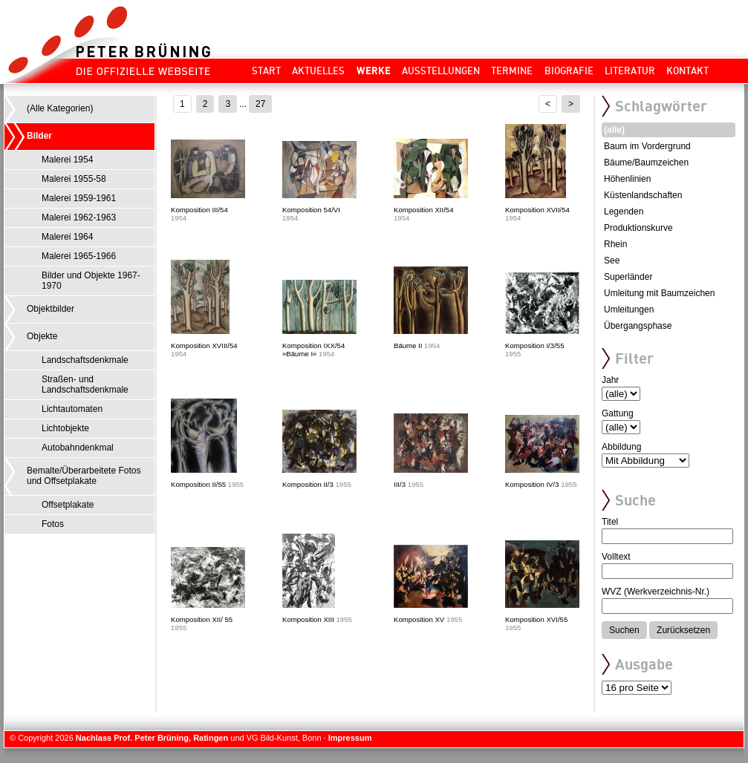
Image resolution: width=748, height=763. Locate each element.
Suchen (624, 630)
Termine (512, 70)
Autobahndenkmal (78, 447)
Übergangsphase (637, 326)
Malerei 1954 (67, 159)
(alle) (614, 130)
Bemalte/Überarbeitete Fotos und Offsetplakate (83, 475)
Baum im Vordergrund (647, 146)
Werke (374, 70)
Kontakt (687, 70)
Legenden (623, 211)
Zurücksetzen (683, 630)
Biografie (568, 70)
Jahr (610, 380)
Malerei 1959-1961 (79, 198)
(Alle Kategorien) (60, 108)
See (611, 260)
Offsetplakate (68, 505)
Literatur (630, 70)
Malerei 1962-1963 (79, 217)
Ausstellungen (441, 70)
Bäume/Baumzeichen (646, 162)
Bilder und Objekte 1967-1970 (91, 280)
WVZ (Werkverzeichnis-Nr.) (655, 591)
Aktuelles (318, 70)
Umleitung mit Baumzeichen (659, 293)
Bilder (39, 136)
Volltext (616, 556)
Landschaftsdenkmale (85, 360)
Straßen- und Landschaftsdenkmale (85, 384)
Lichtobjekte (65, 428)
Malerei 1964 (67, 237)
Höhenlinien (627, 179)
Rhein (615, 244)
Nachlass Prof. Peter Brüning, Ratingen (152, 737)
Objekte (42, 336)
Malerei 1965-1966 (79, 256)
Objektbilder (50, 309)
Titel (610, 522)
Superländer (628, 277)
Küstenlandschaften (643, 195)
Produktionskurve (638, 228)
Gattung (618, 413)
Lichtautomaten (72, 409)
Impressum (350, 737)
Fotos (53, 524)
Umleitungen (629, 309)
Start (266, 70)
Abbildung (621, 447)
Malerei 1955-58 (74, 179)
